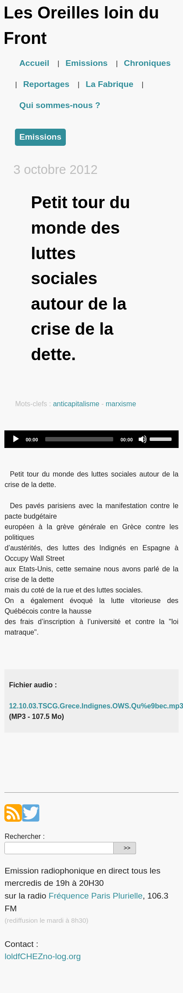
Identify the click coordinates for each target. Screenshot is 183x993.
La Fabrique (109, 84)
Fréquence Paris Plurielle (96, 895)
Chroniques (147, 63)
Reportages (46, 84)
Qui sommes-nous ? (59, 105)
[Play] (15, 439)
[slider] (79, 439)
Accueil (34, 63)
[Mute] (142, 439)
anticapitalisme (76, 404)
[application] (91, 439)
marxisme (121, 404)
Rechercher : (24, 836)
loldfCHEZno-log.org (42, 956)
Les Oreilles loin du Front (81, 25)
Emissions (86, 63)
